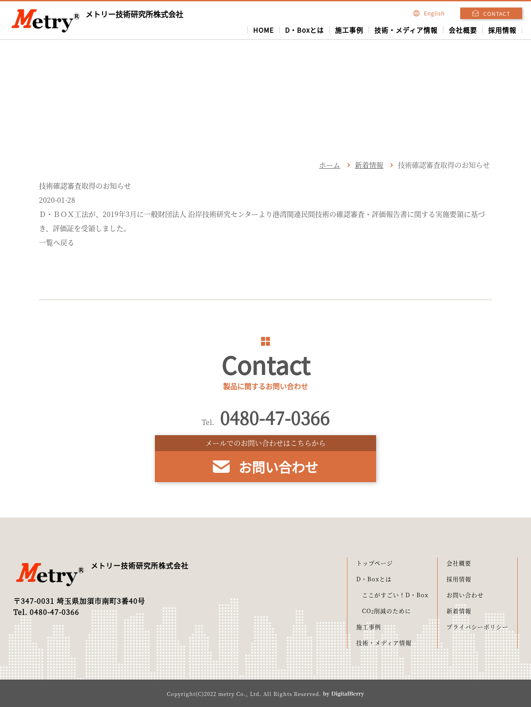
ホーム (329, 165)
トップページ (374, 563)
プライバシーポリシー (477, 626)
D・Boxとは (304, 30)
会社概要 (463, 30)
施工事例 (349, 30)
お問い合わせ (465, 595)
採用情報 (502, 30)
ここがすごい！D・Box (395, 595)
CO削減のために (386, 611)
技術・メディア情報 (406, 30)
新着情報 (369, 165)
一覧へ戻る (56, 242)
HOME (263, 30)
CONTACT (496, 13)
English (429, 13)
